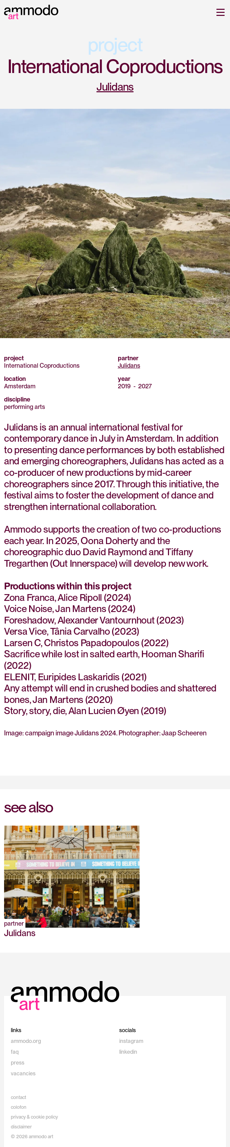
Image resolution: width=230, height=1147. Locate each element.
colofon (18, 1107)
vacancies (23, 1073)
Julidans (115, 87)
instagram (131, 1041)
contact (18, 1097)
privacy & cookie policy (34, 1117)
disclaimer (21, 1126)
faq (15, 1052)
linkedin (128, 1052)
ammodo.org (26, 1041)
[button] (219, 12)
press (17, 1062)
